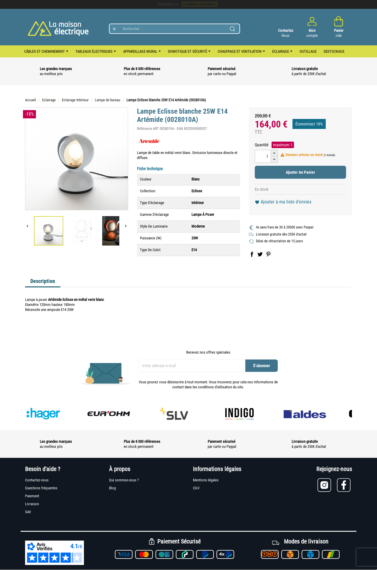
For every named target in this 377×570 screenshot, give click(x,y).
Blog (112, 488)
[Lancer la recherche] (232, 29)
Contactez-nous (37, 480)
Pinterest (268, 254)
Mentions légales (206, 480)
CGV (196, 488)
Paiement (32, 496)
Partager (252, 254)
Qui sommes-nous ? (124, 480)
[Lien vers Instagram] (327, 485)
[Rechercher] (174, 29)
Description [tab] (42, 281)
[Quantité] (263, 156)
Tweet (260, 254)
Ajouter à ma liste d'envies (283, 202)
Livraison (32, 504)
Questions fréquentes (41, 488)
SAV (28, 512)
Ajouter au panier (300, 172)
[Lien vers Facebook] (344, 485)
